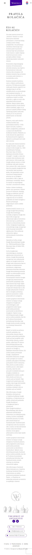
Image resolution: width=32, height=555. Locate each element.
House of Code (23, 549)
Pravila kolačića (16, 544)
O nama (6, 544)
